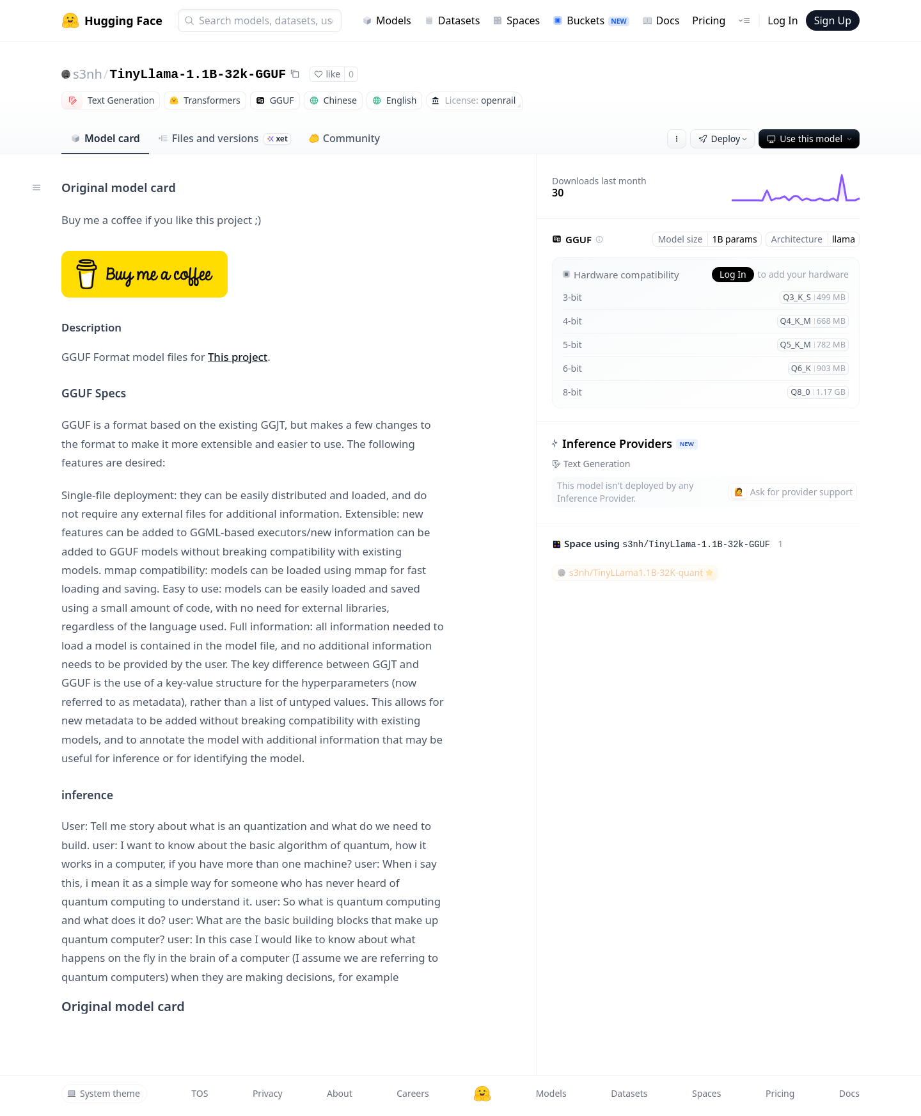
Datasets (452, 20)
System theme (103, 1093)
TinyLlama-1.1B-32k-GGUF (197, 74)
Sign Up (832, 20)
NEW (687, 444)
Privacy (268, 1093)
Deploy (724, 138)
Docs (661, 20)
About (339, 1093)
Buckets (591, 20)
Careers (413, 1093)
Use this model (810, 138)
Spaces (516, 20)
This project (237, 356)
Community (344, 138)
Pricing (708, 20)
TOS (199, 1093)
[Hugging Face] (482, 1094)
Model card (105, 138)
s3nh (87, 74)
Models (386, 20)
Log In (782, 20)
